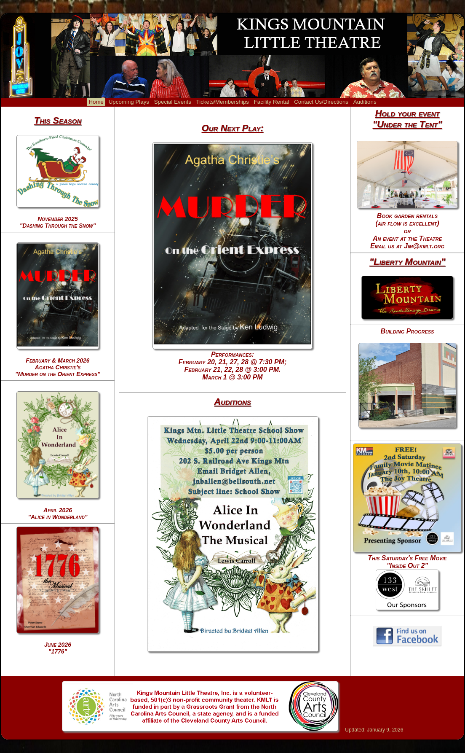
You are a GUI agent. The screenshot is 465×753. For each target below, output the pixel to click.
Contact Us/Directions (321, 102)
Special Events (172, 102)
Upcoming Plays (129, 102)
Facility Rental (271, 102)
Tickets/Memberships (222, 102)
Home (96, 102)
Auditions (365, 102)
